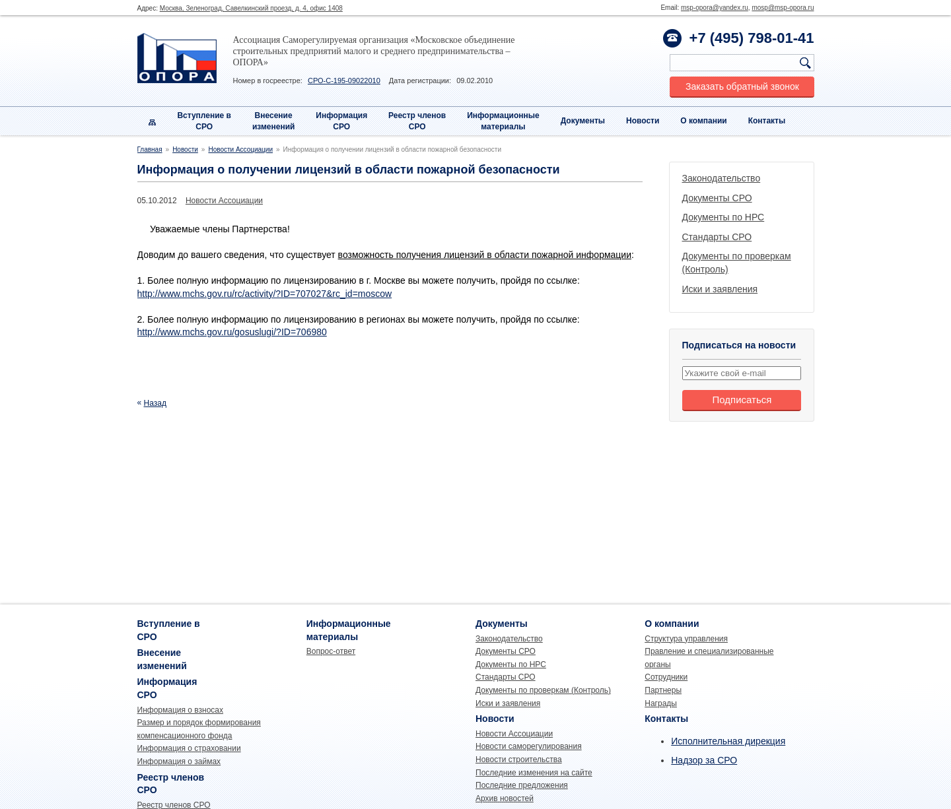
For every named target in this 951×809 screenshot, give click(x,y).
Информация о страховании (189, 748)
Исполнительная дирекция (728, 741)
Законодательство (721, 178)
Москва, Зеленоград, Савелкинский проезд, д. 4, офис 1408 (251, 8)
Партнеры (663, 690)
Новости (642, 120)
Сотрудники (666, 677)
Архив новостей (505, 798)
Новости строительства (519, 759)
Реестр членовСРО (417, 121)
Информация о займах (179, 761)
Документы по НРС (723, 217)
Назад (155, 403)
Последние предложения (522, 785)
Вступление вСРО (204, 121)
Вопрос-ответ (330, 651)
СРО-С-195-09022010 (344, 80)
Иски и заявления (720, 289)
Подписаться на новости (739, 345)
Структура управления (686, 638)
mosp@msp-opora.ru (783, 7)
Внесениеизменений (273, 121)
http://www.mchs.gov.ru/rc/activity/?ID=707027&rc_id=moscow (264, 293)
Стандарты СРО (717, 237)
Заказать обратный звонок (742, 86)
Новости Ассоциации (240, 149)
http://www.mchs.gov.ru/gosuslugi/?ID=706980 (232, 332)
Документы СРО (717, 198)
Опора (177, 58)
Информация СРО (341, 121)
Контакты (767, 120)
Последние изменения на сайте (534, 772)
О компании (703, 120)
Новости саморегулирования (529, 746)
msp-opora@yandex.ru (714, 7)
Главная (149, 149)
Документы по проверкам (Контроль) (543, 690)
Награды (661, 703)
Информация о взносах (180, 710)
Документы (583, 120)
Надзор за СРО (704, 760)
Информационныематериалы (503, 121)
